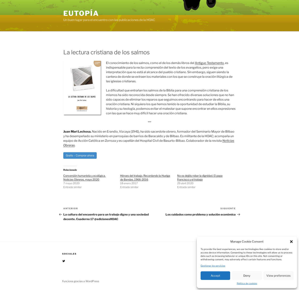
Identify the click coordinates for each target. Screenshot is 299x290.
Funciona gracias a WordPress (80, 281)
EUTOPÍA (81, 13)
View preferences (278, 275)
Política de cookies (247, 283)
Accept (215, 275)
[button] (291, 242)
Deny (246, 275)
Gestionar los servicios (213, 265)
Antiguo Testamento (209, 63)
